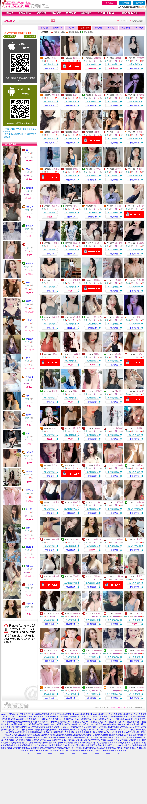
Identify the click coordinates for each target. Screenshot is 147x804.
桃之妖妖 (98, 95)
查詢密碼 (139, 3)
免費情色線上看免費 (73, 732)
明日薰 (118, 206)
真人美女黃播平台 (104, 743)
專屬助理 (76, 169)
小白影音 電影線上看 (134, 724)
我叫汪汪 (76, 58)
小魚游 (29, 320)
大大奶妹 (98, 502)
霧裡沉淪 (29, 301)
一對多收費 (125, 28)
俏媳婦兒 (140, 58)
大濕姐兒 (55, 169)
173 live (4, 716)
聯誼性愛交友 (21, 743)
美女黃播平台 (71, 743)
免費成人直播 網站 (102, 750)
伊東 (138, 317)
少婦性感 (119, 539)
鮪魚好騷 (55, 539)
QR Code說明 (30, 36)
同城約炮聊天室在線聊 (47, 737)
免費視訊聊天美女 (77, 727)
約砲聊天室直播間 (8, 743)
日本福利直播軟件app (21, 748)
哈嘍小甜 (55, 243)
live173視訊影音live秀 (112, 722)
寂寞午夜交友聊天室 (92, 740)
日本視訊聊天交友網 (118, 727)
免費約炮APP (62, 737)
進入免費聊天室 (70, 509)
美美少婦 (76, 687)
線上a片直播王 (138, 748)
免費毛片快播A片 (14, 730)
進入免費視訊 (49, 64)
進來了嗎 (55, 576)
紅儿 (96, 206)
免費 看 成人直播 (41, 750)
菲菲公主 (140, 502)
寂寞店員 (119, 465)
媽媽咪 (54, 354)
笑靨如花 (29, 415)
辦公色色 (29, 566)
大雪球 (29, 244)
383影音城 (56, 730)
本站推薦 (98, 28)
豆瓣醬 (118, 58)
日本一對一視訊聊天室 (75, 748)
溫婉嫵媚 (98, 576)
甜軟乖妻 (98, 58)
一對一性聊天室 (95, 737)
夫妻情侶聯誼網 (34, 743)
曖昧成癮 (29, 339)
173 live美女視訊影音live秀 (125, 716)
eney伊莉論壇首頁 (71, 750)
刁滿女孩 (76, 502)
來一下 (29, 150)
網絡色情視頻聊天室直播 (43, 740)
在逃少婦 (55, 95)
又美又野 (76, 95)
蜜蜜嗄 (139, 132)
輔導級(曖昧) (74, 32)
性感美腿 (119, 428)
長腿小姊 (119, 317)
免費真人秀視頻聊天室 (104, 745)
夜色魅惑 (29, 263)
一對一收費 (138, 28)
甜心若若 (140, 95)
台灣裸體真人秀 (71, 745)
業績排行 (44, 28)
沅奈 (28, 396)
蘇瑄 (28, 358)
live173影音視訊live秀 (67, 719)
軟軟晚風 (29, 226)
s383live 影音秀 (8, 732)
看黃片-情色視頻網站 (107, 724)
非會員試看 (49, 68)
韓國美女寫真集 (44, 727)
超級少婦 (55, 502)
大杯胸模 (98, 391)
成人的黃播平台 (137, 743)
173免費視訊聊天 (16, 724)
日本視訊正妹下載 (121, 737)
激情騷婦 (98, 280)
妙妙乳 (97, 132)
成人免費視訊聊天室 (9, 740)
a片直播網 (82, 730)
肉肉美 (76, 539)
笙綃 (75, 650)
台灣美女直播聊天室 (67, 735)
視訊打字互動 (58, 732)
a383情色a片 (6, 735)
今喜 (54, 280)
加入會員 (125, 3)
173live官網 (83, 724)
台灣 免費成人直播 (56, 750)
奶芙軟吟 (55, 132)
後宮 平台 (121, 732)
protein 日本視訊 (133, 727)
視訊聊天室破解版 (75, 740)
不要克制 (29, 585)
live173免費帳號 (15, 727)
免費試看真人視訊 (34, 735)
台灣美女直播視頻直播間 (105, 735)
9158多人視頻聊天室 (122, 745)
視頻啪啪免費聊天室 (38, 748)
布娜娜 (29, 471)
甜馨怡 (97, 465)
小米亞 (118, 687)
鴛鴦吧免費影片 (92, 727)
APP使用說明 (9, 36)
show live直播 (6, 714)
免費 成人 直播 (114, 748)
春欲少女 (119, 95)
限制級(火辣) (59, 32)
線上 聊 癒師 (31, 732)
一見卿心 (119, 576)
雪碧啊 (76, 576)
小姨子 (118, 132)
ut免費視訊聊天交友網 (43, 730)
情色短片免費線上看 (44, 732)
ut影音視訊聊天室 (21, 716)
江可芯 (29, 509)
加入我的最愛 (137, 21)
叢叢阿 (29, 528)
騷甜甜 (118, 613)
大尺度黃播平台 (59, 743)
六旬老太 (29, 547)
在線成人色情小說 (40, 745)
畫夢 (54, 428)
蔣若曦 (97, 428)
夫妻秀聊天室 (107, 737)
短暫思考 (29, 207)
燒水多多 (76, 317)
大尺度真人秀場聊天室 (56, 748)
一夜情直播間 (46, 743)
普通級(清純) (89, 32)
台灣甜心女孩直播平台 (85, 735)
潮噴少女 (140, 465)
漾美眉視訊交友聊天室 (121, 743)
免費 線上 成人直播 (118, 750)
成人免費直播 (126, 748)
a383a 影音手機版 (128, 730)
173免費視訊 (44, 714)
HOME (122, 21)
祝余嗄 (118, 354)
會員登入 (109, 3)
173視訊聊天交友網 (30, 727)
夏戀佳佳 (29, 490)
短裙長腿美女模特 (138, 740)
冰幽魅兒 (76, 354)
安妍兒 (76, 465)
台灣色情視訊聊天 (25, 740)
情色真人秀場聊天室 (24, 745)
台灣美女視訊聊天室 (50, 735)
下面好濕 (119, 502)
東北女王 (76, 280)
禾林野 (139, 428)
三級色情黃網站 (12, 737)
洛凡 (28, 433)
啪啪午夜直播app (61, 740)
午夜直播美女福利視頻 (87, 743)
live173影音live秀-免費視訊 (25, 719)
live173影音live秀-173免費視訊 (108, 714)
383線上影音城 (92, 730)
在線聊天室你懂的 (108, 740)
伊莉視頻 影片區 (88, 732)
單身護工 (55, 650)
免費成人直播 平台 (86, 750)
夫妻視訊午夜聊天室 (137, 737)
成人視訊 (27, 714)
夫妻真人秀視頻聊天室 (28, 737)
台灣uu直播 (140, 732)
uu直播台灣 (130, 732)
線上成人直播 (102, 748)
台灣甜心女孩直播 (19, 735)
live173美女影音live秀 (69, 714)
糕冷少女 (55, 206)
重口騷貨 (76, 428)
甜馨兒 (76, 391)
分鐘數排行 (57, 28)
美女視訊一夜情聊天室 (61, 727)
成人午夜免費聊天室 (69, 730)
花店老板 (119, 243)
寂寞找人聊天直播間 (86, 745)
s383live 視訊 (140, 730)
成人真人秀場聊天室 (56, 745)
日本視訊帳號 (27, 730)
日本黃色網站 (136, 745)
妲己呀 (97, 243)
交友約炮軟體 (73, 737)
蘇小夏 (118, 391)
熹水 (54, 58)
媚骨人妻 (29, 604)
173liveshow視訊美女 (52, 716)
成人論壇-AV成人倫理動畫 (106, 732)
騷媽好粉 (76, 243)
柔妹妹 (139, 169)
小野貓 (140, 354)
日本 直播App (90, 748)
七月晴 (54, 465)
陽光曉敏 (140, 243)
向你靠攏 (29, 452)
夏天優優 (29, 188)
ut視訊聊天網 (104, 727)
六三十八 (29, 169)
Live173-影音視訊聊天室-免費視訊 (37, 724)
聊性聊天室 (84, 737)
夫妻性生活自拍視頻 (124, 735)
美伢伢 (118, 280)
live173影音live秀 (101, 719)
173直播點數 (20, 732)
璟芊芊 (118, 169)
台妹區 (71, 28)
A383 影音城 (104, 730)
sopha (28, 282)
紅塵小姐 (140, 280)
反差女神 (140, 206)
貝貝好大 (55, 613)
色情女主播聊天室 (123, 740)
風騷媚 (76, 132)
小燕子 (139, 576)
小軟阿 (97, 613)
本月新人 (111, 28)
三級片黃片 (120, 724)
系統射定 (29, 377)
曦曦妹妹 (98, 354)
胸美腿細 (55, 317)
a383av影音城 (114, 730)
